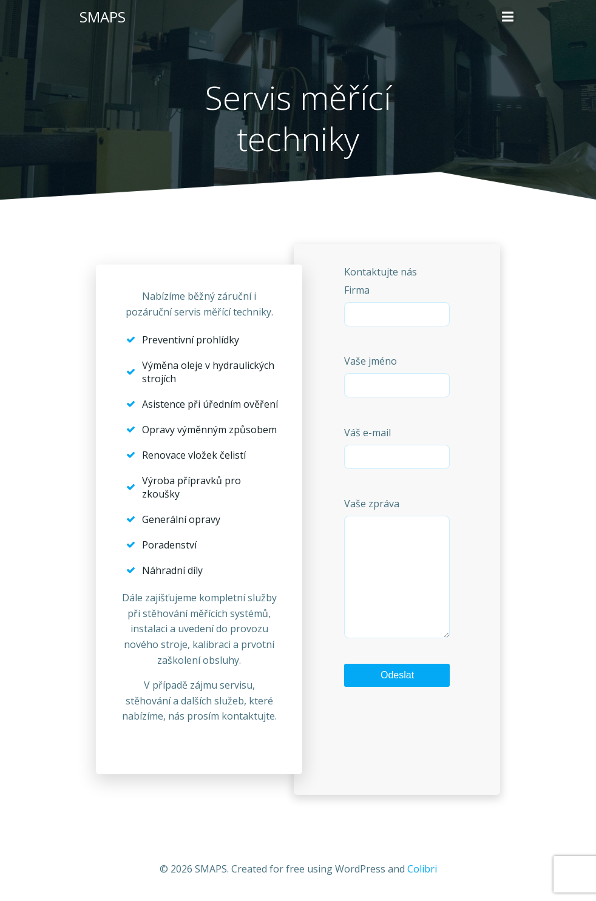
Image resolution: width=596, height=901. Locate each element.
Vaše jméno (397, 375)
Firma (397, 304)
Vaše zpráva (397, 580)
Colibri (422, 869)
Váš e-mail (397, 447)
